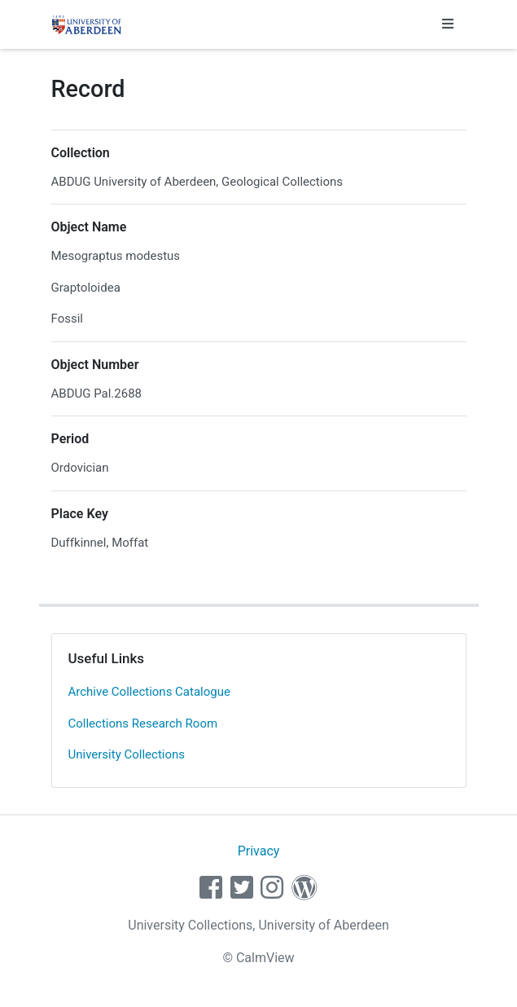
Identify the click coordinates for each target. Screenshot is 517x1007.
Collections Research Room (143, 723)
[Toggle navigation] (448, 24)
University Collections (127, 754)
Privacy (259, 851)
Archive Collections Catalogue (149, 691)
